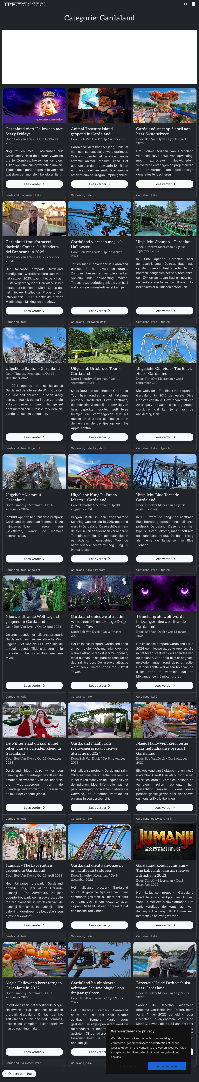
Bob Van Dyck (24, 139)
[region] (148, 1049)
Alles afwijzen (129, 1066)
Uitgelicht (165, 321)
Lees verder (34, 184)
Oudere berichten (19, 1074)
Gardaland (12, 195)
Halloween (26, 195)
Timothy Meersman (159, 247)
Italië (38, 195)
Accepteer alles (167, 1066)
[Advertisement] (99, 57)
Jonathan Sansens (92, 998)
